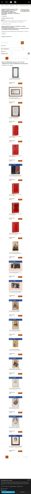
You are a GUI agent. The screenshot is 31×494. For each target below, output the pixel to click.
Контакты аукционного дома (7, 18)
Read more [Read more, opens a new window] (2, 484)
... (21, 58)
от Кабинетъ (4, 16)
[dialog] (15, 486)
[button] (15, 490)
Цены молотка (18, 62)
